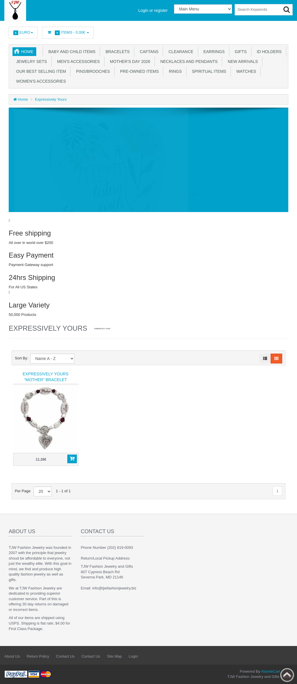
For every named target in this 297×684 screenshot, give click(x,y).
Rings (174, 71)
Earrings (213, 51)
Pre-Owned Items (138, 71)
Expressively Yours (51, 99)
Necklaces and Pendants (188, 61)
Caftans (147, 51)
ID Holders (268, 51)
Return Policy (38, 656)
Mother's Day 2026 (129, 61)
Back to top (287, 675)
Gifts (240, 51)
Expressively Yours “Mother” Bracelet (45, 377)
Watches (245, 71)
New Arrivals (241, 61)
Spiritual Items (208, 71)
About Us (12, 656)
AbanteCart (270, 671)
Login (133, 656)
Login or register (153, 10)
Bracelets (116, 51)
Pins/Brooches (92, 71)
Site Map (114, 656)
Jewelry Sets (30, 61)
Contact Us (65, 656)
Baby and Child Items (70, 51)
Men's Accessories (77, 61)
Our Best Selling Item (40, 71)
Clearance (179, 51)
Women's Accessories (40, 81)
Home (27, 51)
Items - (68, 32)
